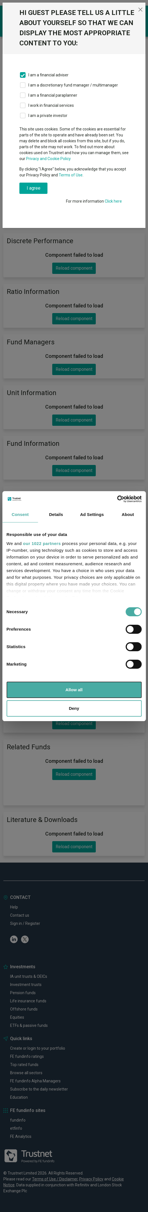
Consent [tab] (20, 514)
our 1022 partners (42, 543)
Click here (113, 201)
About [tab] (128, 514)
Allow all (74, 689)
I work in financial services (51, 105)
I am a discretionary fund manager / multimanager (73, 85)
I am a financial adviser (48, 75)
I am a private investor (47, 115)
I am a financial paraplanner (52, 95)
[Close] (140, 9)
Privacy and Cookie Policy (48, 158)
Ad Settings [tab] (92, 514)
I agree (33, 188)
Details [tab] (56, 514)
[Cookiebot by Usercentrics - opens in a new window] (117, 499)
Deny (74, 708)
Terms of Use (71, 175)
